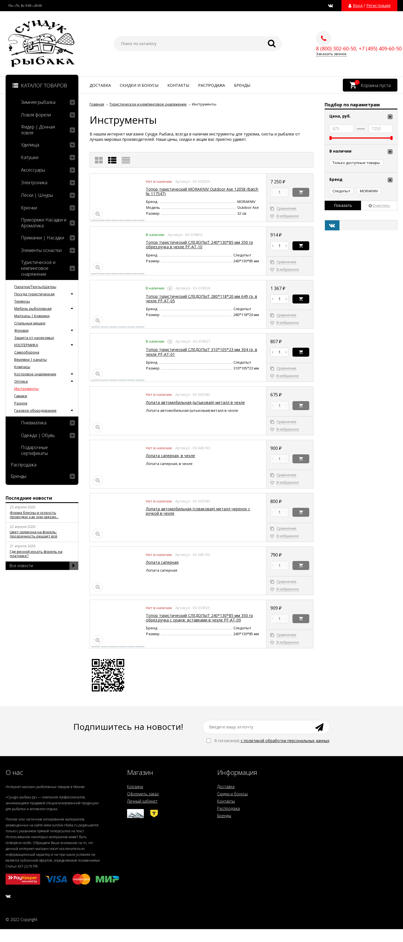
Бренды (242, 85)
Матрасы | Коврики (32, 315)
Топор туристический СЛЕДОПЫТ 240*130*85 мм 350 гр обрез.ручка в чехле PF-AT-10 (199, 244)
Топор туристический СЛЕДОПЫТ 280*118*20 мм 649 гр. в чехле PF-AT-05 (201, 298)
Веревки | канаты (30, 359)
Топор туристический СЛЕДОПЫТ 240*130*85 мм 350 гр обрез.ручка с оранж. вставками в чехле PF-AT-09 (199, 618)
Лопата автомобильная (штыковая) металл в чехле (195, 402)
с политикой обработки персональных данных (285, 740)
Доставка (100, 85)
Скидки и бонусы (139, 85)
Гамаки (20, 395)
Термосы (22, 301)
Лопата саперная (162, 562)
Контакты (178, 85)
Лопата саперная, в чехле (170, 455)
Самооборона (26, 352)
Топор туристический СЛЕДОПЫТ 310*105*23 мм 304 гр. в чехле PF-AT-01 (201, 352)
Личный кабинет (142, 801)
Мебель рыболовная (32, 308)
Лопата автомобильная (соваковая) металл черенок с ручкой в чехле (198, 511)
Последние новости (29, 498)
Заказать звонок (331, 54)
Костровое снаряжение (35, 374)
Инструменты (26, 388)
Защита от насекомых (34, 337)
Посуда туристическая (34, 293)
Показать (343, 205)
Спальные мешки (29, 323)
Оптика (21, 381)
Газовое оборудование (35, 410)
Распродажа (211, 85)
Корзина (135, 786)
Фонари (21, 330)
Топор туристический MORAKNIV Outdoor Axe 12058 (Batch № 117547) (202, 191)
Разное (20, 403)
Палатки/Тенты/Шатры (35, 286)
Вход (357, 5)
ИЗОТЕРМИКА (26, 344)
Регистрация (378, 5)
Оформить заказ (143, 793)
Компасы (22, 366)
